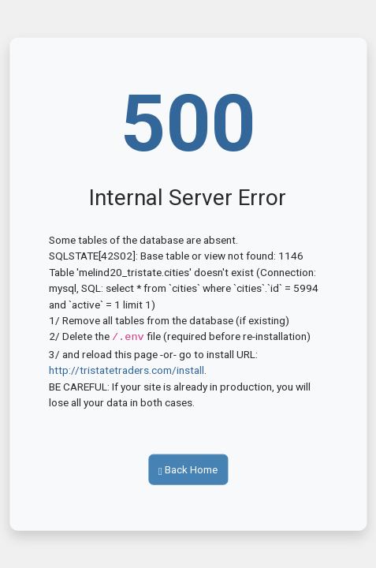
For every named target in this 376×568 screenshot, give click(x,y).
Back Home (188, 468)
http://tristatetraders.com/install (126, 369)
